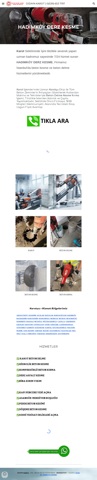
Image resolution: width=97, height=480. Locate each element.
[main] (48, 25)
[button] (3, 3)
